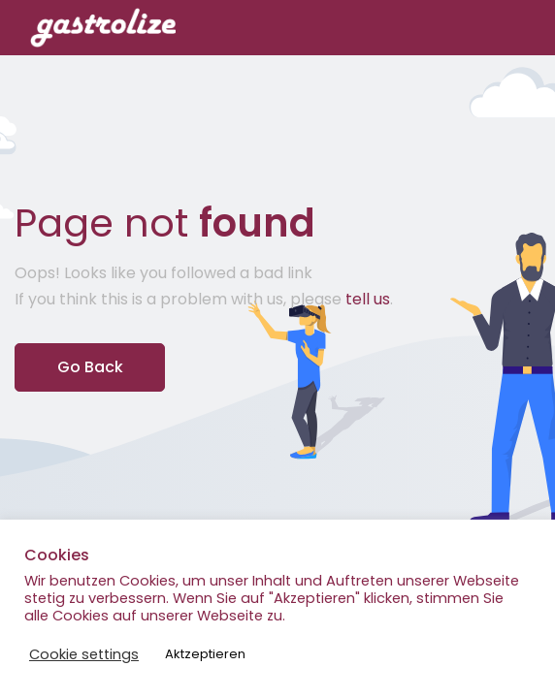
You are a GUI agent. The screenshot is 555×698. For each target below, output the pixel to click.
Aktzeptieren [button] (205, 654)
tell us (367, 299)
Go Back (90, 367)
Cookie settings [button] (84, 654)
